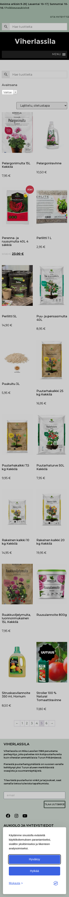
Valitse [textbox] (7, 92)
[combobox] (9, 92)
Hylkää (34, 871)
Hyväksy (34, 859)
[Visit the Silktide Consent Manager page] (55, 883)
